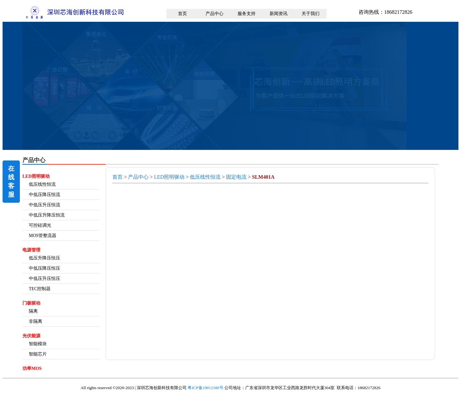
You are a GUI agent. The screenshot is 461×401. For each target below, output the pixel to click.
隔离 (33, 311)
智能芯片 (38, 354)
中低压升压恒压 (44, 278)
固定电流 (236, 177)
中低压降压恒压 (44, 268)
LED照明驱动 (169, 177)
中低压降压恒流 (44, 194)
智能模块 (38, 343)
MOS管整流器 (42, 235)
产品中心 (214, 13)
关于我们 (310, 13)
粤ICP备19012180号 (205, 387)
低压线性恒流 (42, 184)
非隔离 (35, 321)
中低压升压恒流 (44, 204)
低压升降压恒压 (44, 258)
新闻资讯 (278, 13)
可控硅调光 (40, 225)
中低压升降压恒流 (47, 215)
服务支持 (246, 13)
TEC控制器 (40, 288)
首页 (182, 13)
